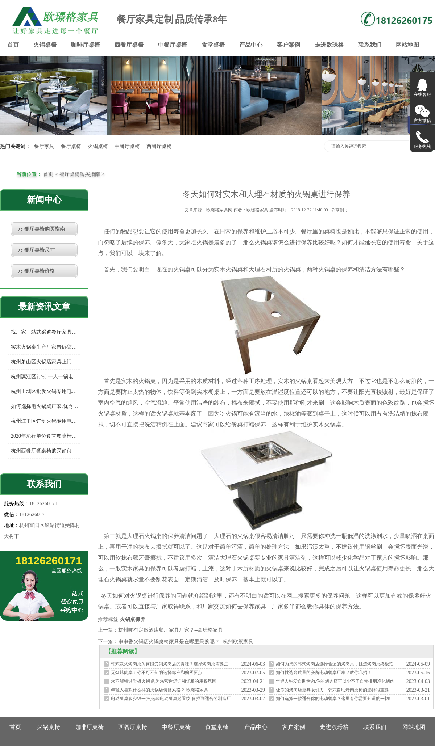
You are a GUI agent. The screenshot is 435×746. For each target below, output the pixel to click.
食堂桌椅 (213, 45)
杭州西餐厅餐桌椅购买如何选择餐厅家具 (45, 451)
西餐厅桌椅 (129, 45)
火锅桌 (263, 242)
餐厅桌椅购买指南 (79, 174)
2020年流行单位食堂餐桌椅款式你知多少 (45, 436)
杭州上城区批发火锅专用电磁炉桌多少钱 (45, 391)
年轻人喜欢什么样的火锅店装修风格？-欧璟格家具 (159, 689)
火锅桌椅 (45, 45)
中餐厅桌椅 (172, 45)
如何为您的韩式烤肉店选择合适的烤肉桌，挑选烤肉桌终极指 (334, 663)
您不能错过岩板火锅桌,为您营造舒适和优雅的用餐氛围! (164, 681)
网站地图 (407, 45)
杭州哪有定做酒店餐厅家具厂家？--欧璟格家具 (170, 630)
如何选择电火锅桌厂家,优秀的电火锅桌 (45, 406)
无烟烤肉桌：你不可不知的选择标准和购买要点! (157, 672)
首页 (13, 45)
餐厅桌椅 (71, 146)
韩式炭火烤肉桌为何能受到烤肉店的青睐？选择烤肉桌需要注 (169, 663)
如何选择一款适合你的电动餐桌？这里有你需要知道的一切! (333, 698)
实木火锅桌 (228, 269)
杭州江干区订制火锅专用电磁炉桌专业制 (45, 421)
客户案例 (288, 45)
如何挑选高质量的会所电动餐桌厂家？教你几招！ (324, 672)
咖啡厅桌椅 (85, 45)
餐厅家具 (44, 146)
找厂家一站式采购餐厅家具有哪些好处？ (45, 332)
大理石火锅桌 (144, 536)
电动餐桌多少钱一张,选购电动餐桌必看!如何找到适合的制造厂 (171, 698)
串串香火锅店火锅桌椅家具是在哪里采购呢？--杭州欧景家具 (185, 641)
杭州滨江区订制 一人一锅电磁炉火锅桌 (45, 376)
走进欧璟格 (329, 45)
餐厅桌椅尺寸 (39, 250)
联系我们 (369, 45)
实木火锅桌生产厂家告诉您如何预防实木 (45, 347)
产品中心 (250, 45)
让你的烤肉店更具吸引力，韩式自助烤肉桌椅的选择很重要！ (334, 689)
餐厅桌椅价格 (39, 271)
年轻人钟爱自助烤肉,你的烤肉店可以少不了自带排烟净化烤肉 (335, 681)
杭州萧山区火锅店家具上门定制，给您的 (45, 361)
